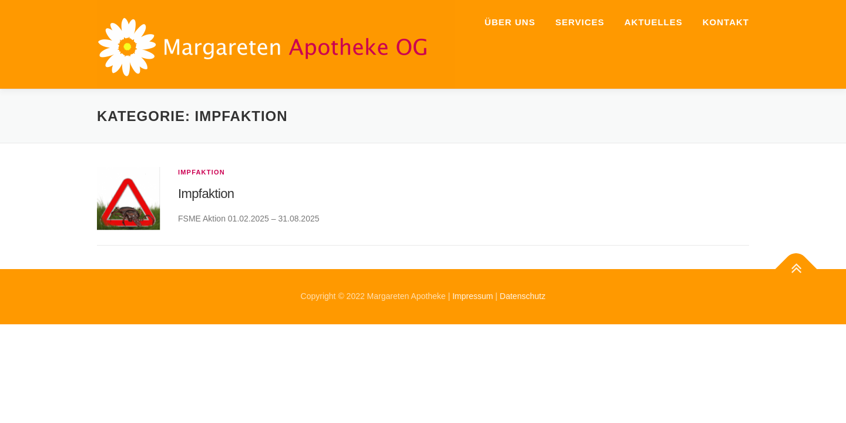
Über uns (510, 22)
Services (580, 22)
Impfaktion (201, 172)
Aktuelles (654, 22)
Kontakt (726, 22)
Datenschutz (523, 296)
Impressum (472, 296)
